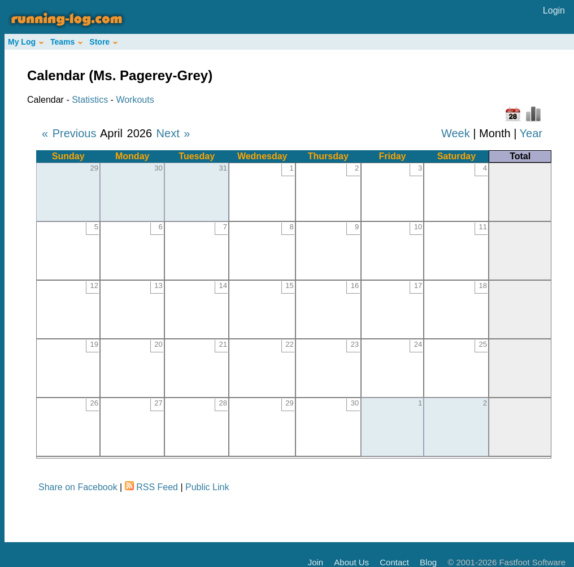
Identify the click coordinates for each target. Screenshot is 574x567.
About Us (351, 562)
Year (531, 133)
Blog (428, 562)
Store (103, 41)
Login (554, 10)
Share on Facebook (78, 487)
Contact (394, 562)
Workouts (135, 99)
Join (316, 562)
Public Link (207, 487)
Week (455, 133)
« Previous (69, 133)
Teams (66, 41)
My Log (26, 41)
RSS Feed (157, 487)
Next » (173, 133)
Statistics (90, 99)
